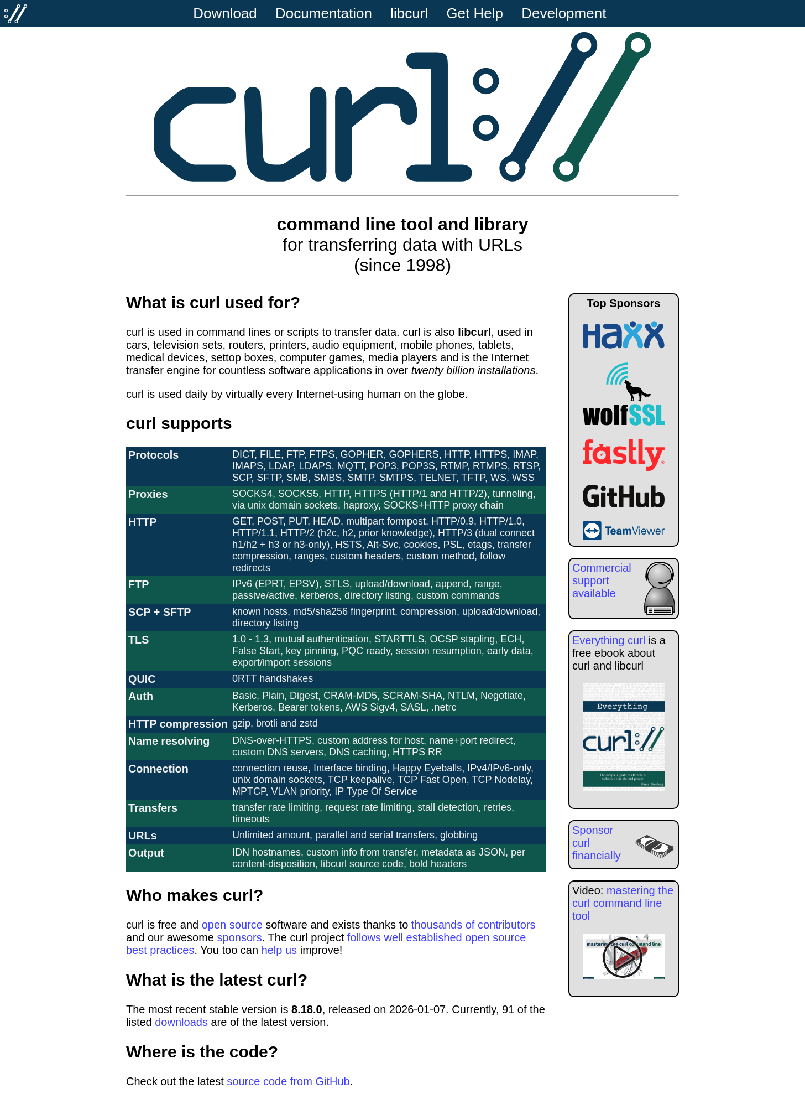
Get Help (474, 13)
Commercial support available (601, 580)
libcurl (409, 13)
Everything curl (608, 640)
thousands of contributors (473, 925)
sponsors (239, 937)
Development (563, 13)
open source (232, 925)
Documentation (323, 13)
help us (279, 950)
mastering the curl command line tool (622, 903)
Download (225, 13)
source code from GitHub (288, 1081)
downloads (181, 1022)
